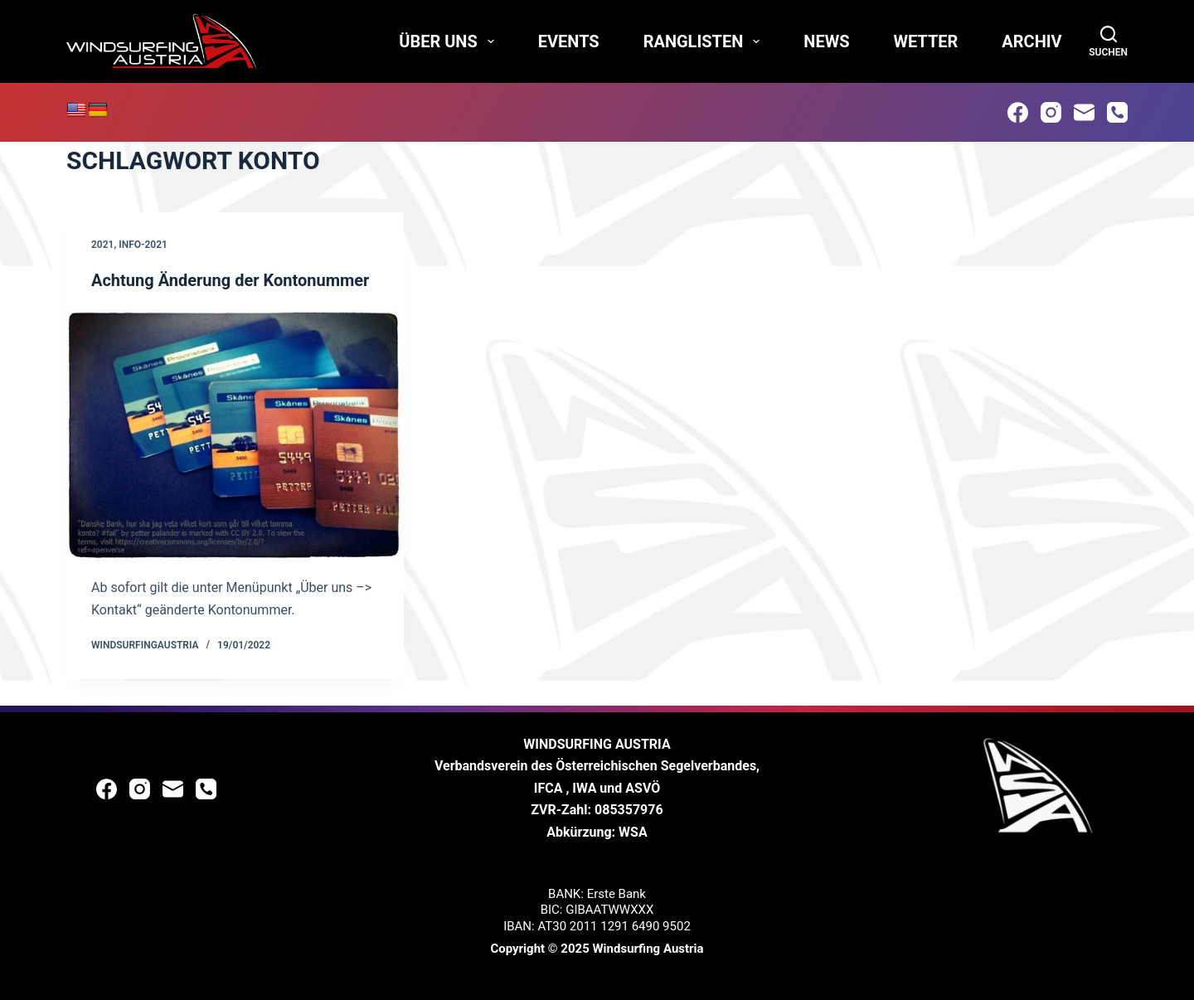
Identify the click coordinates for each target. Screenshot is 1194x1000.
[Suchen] (1108, 41)
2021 (102, 244)
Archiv (1031, 41)
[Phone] (1117, 112)
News (826, 41)
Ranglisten (705, 41)
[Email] (1084, 112)
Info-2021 (143, 244)
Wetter (925, 41)
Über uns (450, 41)
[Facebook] (1017, 112)
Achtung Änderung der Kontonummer (230, 280)
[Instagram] (1051, 112)
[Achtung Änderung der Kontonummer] (235, 434)
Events (568, 41)
